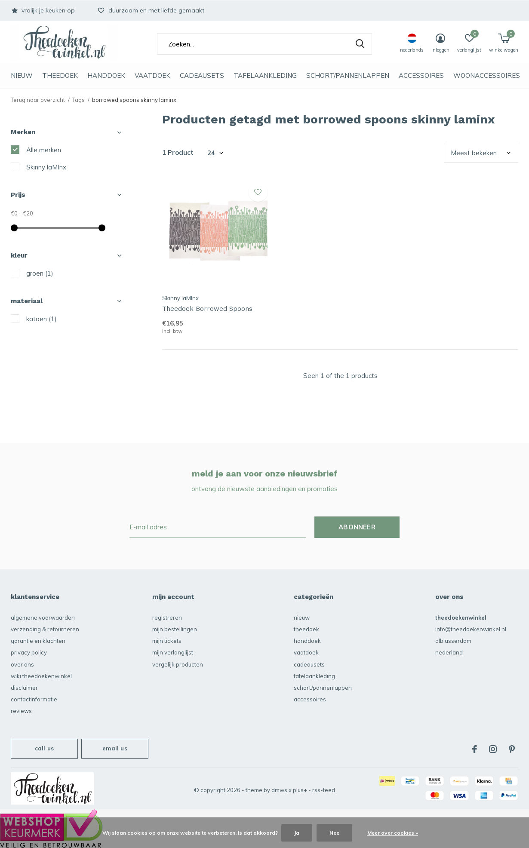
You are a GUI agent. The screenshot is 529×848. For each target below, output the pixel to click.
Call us (44, 748)
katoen (41, 319)
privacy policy (29, 652)
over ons (22, 664)
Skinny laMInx (46, 167)
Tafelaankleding (265, 75)
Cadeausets (202, 75)
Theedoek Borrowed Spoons (207, 309)
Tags (78, 99)
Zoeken (360, 44)
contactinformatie (34, 699)
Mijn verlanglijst (172, 652)
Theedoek (60, 75)
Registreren (167, 617)
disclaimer (24, 687)
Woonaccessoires (486, 75)
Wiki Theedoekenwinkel (41, 676)
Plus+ (300, 790)
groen (39, 273)
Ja (296, 833)
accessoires (421, 75)
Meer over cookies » (392, 833)
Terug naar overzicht (38, 99)
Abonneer (356, 527)
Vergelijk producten (177, 664)
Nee (334, 833)
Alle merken (43, 150)
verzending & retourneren (45, 629)
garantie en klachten (38, 640)
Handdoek (106, 75)
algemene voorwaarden (43, 617)
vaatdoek (152, 75)
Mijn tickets (166, 640)
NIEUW (22, 75)
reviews (21, 710)
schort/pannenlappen (347, 75)
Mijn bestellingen (174, 629)
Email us (114, 748)
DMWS (279, 790)
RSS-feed (323, 790)
